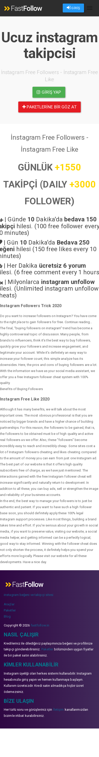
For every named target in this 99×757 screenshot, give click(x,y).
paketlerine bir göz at (49, 106)
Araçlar (9, 604)
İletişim (58, 709)
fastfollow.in (40, 625)
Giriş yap (49, 92)
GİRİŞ (73, 7)
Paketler (10, 610)
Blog (7, 616)
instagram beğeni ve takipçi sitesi (28, 595)
